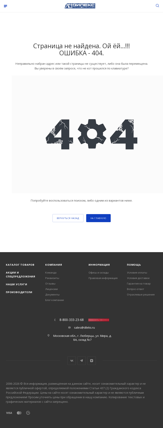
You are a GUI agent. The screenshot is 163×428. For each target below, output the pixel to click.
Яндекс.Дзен (91, 360)
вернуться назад (68, 218)
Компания (53, 264)
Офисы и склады (99, 272)
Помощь (134, 264)
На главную (98, 218)
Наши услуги (16, 284)
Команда (50, 272)
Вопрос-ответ (135, 289)
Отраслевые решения (141, 294)
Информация (99, 264)
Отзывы (50, 283)
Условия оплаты (137, 272)
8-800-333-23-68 (72, 319)
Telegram (81, 360)
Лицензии (51, 289)
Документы (52, 294)
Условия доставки (138, 278)
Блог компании (54, 300)
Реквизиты (52, 278)
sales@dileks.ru (84, 327)
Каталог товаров (20, 264)
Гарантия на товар (139, 283)
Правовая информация (103, 278)
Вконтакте (71, 360)
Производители (19, 292)
